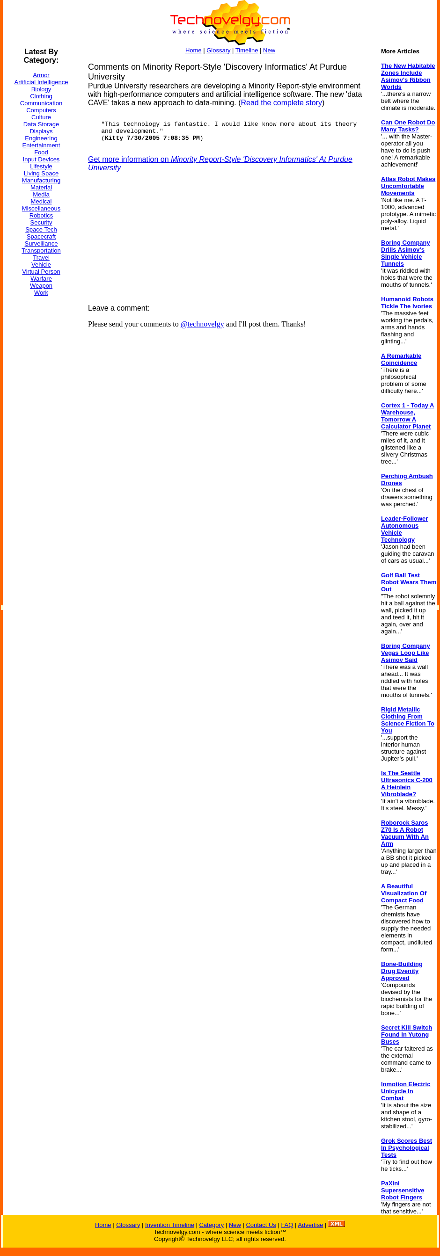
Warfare (41, 278)
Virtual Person (41, 271)
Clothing (41, 96)
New (269, 50)
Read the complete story (281, 103)
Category (211, 1224)
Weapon (41, 285)
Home (193, 50)
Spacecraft (41, 236)
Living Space (41, 173)
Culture (41, 117)
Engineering (41, 138)
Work (41, 292)
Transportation (41, 250)
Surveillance (41, 243)
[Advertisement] (40, 444)
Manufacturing (41, 180)
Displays (40, 131)
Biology (41, 89)
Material (41, 187)
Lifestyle (41, 166)
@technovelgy (202, 324)
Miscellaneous (41, 208)
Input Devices (41, 159)
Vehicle (41, 264)
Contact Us (261, 1224)
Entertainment (41, 145)
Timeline (246, 50)
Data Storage (41, 124)
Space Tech (41, 229)
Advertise (310, 1224)
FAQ (287, 1224)
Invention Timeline (169, 1224)
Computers (41, 110)
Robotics (41, 215)
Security (41, 222)
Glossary (218, 50)
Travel (41, 257)
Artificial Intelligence (41, 82)
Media (41, 194)
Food (41, 152)
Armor (41, 75)
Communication (41, 103)
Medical (41, 201)
